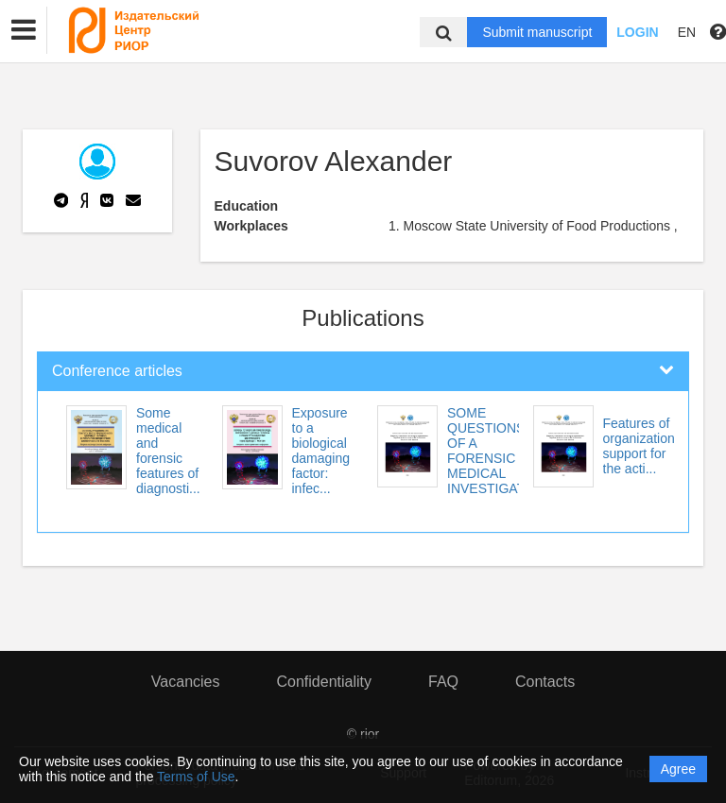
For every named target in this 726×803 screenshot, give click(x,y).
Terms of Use (195, 776)
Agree (678, 769)
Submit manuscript (537, 32)
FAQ (443, 682)
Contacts (545, 682)
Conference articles (117, 371)
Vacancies (185, 682)
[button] (23, 30)
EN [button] (687, 32)
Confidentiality (324, 682)
